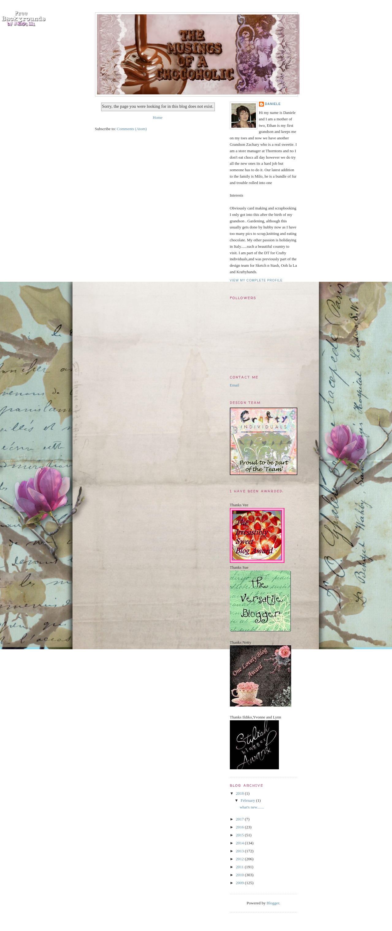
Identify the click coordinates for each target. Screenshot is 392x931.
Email (234, 385)
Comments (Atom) (132, 128)
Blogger (273, 903)
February (248, 800)
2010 (240, 875)
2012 (240, 859)
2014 (240, 843)
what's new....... (252, 807)
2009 (240, 882)
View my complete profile (256, 280)
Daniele (273, 104)
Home (158, 117)
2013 (240, 851)
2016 (240, 827)
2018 (240, 793)
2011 (240, 867)
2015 (240, 835)
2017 (240, 819)
